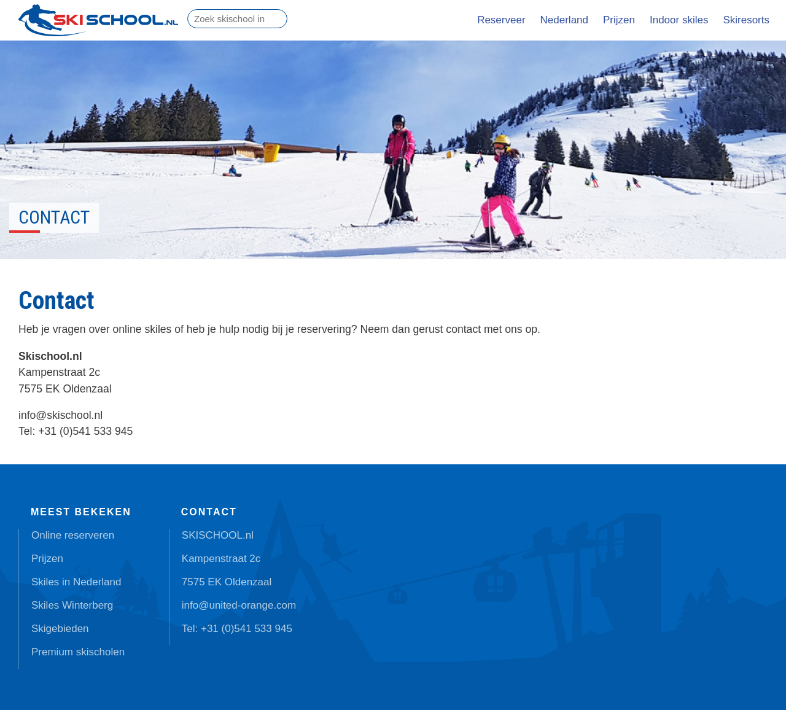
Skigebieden (60, 628)
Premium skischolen (78, 652)
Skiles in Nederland (76, 582)
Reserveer (501, 20)
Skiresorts (746, 20)
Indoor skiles (679, 20)
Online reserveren (72, 535)
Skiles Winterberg (72, 605)
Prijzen (619, 20)
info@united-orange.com (239, 605)
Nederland (564, 20)
